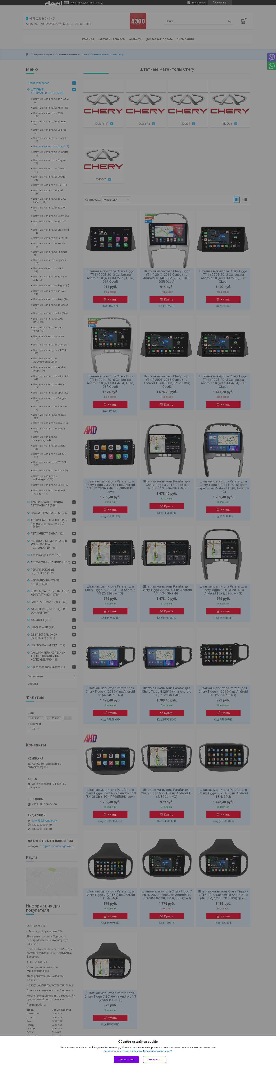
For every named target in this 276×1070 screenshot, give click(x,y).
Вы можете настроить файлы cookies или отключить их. (137, 1051)
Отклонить (154, 1059)
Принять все (126, 1059)
